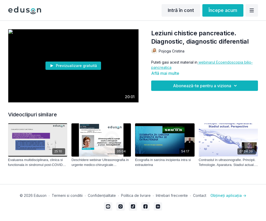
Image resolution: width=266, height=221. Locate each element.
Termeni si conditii (67, 195)
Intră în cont (181, 10)
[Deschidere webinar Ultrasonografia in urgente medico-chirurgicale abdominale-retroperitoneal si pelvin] (101, 162)
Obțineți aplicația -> (228, 195)
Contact (199, 195)
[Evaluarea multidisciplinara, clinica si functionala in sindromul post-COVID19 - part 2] (38, 162)
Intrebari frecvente (172, 195)
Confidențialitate (102, 195)
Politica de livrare (136, 195)
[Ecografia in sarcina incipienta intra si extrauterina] (165, 162)
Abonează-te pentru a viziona (205, 86)
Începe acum (223, 10)
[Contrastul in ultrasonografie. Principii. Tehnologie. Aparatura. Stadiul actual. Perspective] (228, 162)
